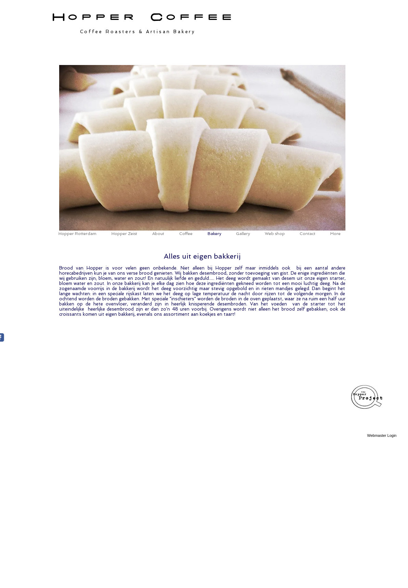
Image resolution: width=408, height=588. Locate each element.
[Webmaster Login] (382, 435)
